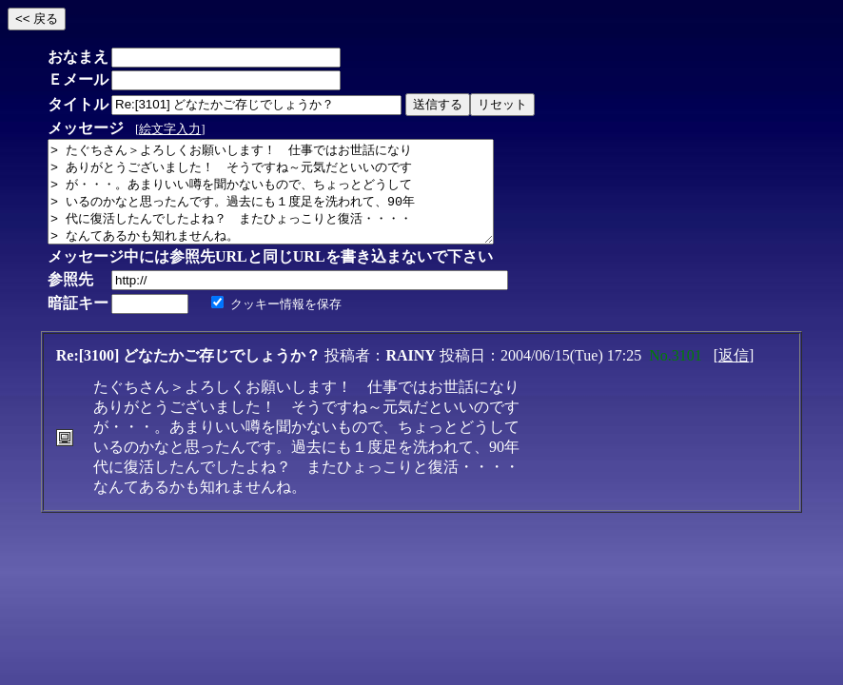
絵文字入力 (170, 129)
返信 (733, 375)
